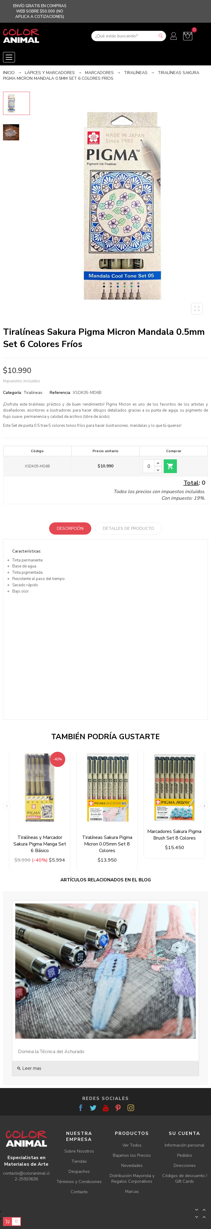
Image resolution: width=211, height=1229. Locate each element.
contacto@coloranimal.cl (26, 1173)
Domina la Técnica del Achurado (51, 1051)
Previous (6, 806)
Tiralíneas (33, 392)
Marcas (132, 1191)
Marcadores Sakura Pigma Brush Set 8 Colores (174, 834)
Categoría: (12, 392)
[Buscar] (128, 36)
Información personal (184, 1145)
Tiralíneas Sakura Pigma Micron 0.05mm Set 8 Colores (107, 844)
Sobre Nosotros (79, 1151)
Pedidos (184, 1155)
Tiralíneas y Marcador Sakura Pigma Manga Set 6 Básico (39, 844)
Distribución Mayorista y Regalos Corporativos (132, 1178)
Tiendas (79, 1161)
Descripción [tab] (70, 528)
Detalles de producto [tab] (128, 528)
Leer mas (29, 1068)
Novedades (132, 1165)
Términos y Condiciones (79, 1181)
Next (204, 806)
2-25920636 (26, 1179)
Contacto (79, 1192)
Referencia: (60, 392)
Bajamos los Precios (132, 1155)
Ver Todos (132, 1145)
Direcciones (185, 1165)
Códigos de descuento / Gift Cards (184, 1178)
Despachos (79, 1171)
